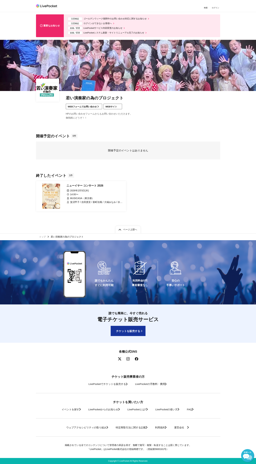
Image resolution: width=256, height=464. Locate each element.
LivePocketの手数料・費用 (151, 384)
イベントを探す (62, 409)
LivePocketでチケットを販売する (104, 384)
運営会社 (186, 427)
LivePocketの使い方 (169, 409)
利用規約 (162, 427)
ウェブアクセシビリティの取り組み (80, 427)
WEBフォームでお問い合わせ (84, 109)
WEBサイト (118, 109)
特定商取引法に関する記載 (129, 427)
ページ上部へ (130, 228)
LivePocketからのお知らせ (99, 409)
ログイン (216, 8)
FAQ (195, 409)
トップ (42, 236)
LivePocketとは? (136, 409)
